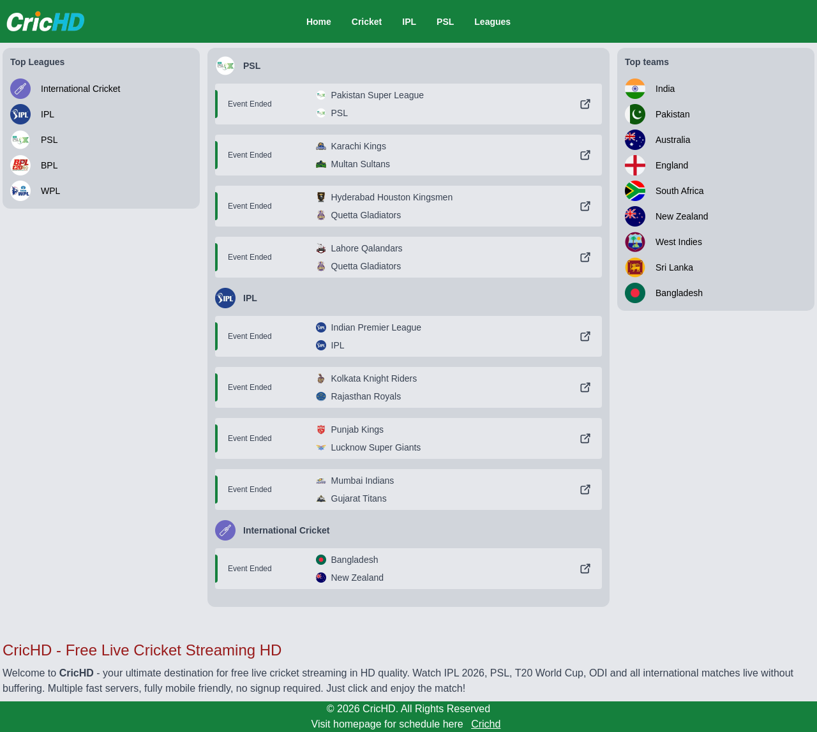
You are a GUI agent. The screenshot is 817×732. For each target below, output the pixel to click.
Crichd (485, 724)
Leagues (492, 22)
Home (318, 22)
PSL (445, 22)
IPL (409, 22)
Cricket (367, 22)
